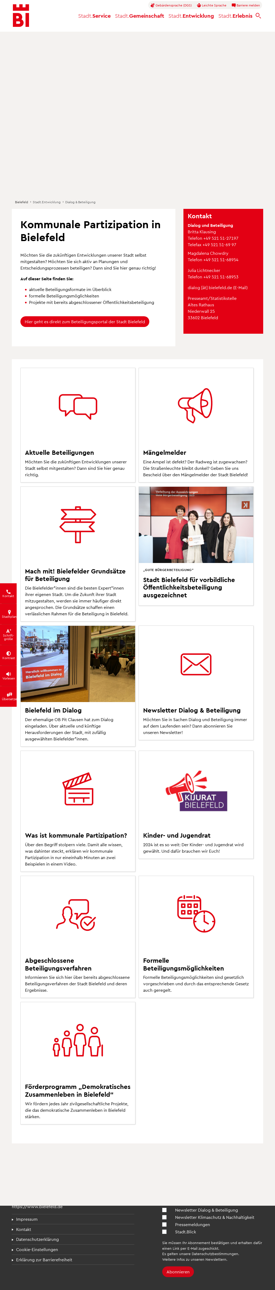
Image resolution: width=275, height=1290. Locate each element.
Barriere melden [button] (245, 5)
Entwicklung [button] (191, 15)
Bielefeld (21, 202)
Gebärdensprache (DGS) (171, 5)
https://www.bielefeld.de (37, 1206)
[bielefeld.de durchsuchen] (258, 16)
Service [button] (94, 15)
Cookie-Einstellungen (37, 1249)
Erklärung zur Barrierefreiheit (44, 1259)
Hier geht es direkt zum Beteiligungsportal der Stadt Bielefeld (85, 321)
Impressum (27, 1219)
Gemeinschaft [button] (139, 15)
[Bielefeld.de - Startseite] (21, 15)
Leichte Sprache (211, 5)
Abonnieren (178, 1271)
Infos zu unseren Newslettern (201, 1259)
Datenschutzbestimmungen (215, 1253)
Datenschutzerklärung (37, 1239)
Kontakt (23, 1229)
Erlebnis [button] (235, 15)
